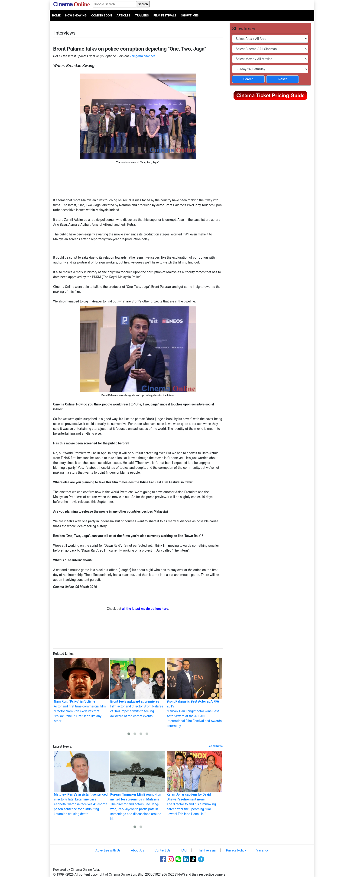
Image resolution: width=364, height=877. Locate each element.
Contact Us (162, 850)
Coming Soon (101, 15)
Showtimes (190, 15)
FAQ (184, 850)
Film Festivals (164, 15)
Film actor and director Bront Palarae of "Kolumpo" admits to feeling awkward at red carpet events (137, 688)
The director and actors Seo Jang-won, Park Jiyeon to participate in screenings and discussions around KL (137, 786)
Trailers (142, 15)
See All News (215, 746)
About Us (137, 850)
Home (56, 15)
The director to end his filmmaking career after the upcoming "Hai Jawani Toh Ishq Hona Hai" (194, 783)
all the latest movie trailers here (145, 608)
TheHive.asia (206, 850)
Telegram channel (142, 56)
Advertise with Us (107, 850)
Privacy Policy (236, 850)
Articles (123, 15)
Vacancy (262, 850)
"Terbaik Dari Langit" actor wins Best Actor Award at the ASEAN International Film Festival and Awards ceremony (194, 693)
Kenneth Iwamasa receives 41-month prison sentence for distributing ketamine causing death (81, 783)
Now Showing (76, 15)
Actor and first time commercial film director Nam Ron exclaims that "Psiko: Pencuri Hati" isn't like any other (81, 690)
